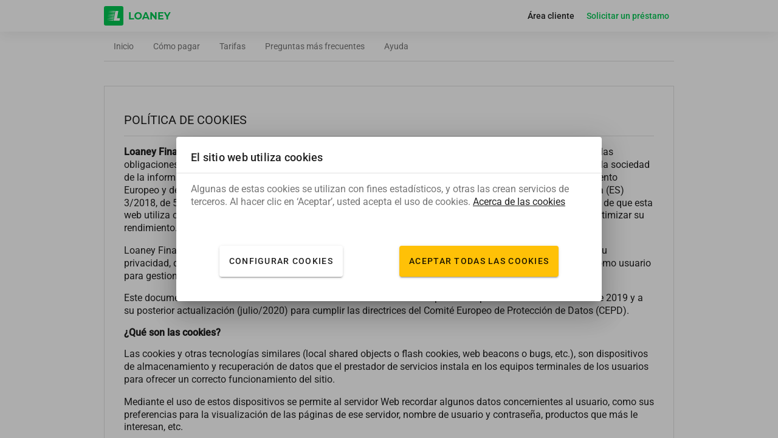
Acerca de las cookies (519, 201)
